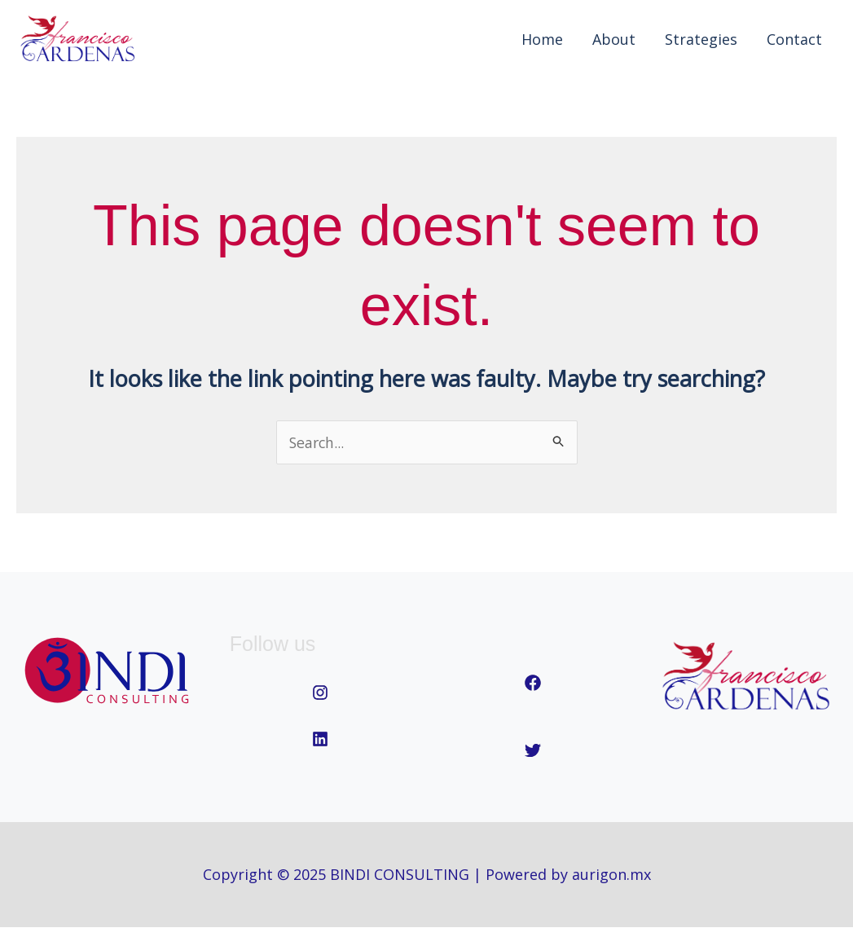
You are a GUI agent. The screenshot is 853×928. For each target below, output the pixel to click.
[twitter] (533, 751)
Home (542, 39)
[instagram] (320, 693)
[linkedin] (320, 739)
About (613, 39)
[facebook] (533, 683)
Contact (794, 39)
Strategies (701, 39)
